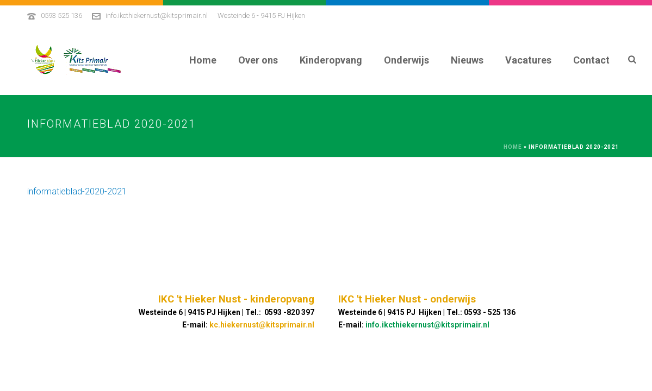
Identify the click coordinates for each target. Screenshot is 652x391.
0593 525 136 (61, 15)
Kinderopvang (331, 60)
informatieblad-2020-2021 (77, 191)
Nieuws (467, 60)
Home (202, 60)
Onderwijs (406, 60)
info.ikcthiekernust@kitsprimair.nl (156, 15)
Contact (591, 60)
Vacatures (528, 60)
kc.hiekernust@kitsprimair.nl (261, 324)
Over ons (258, 60)
